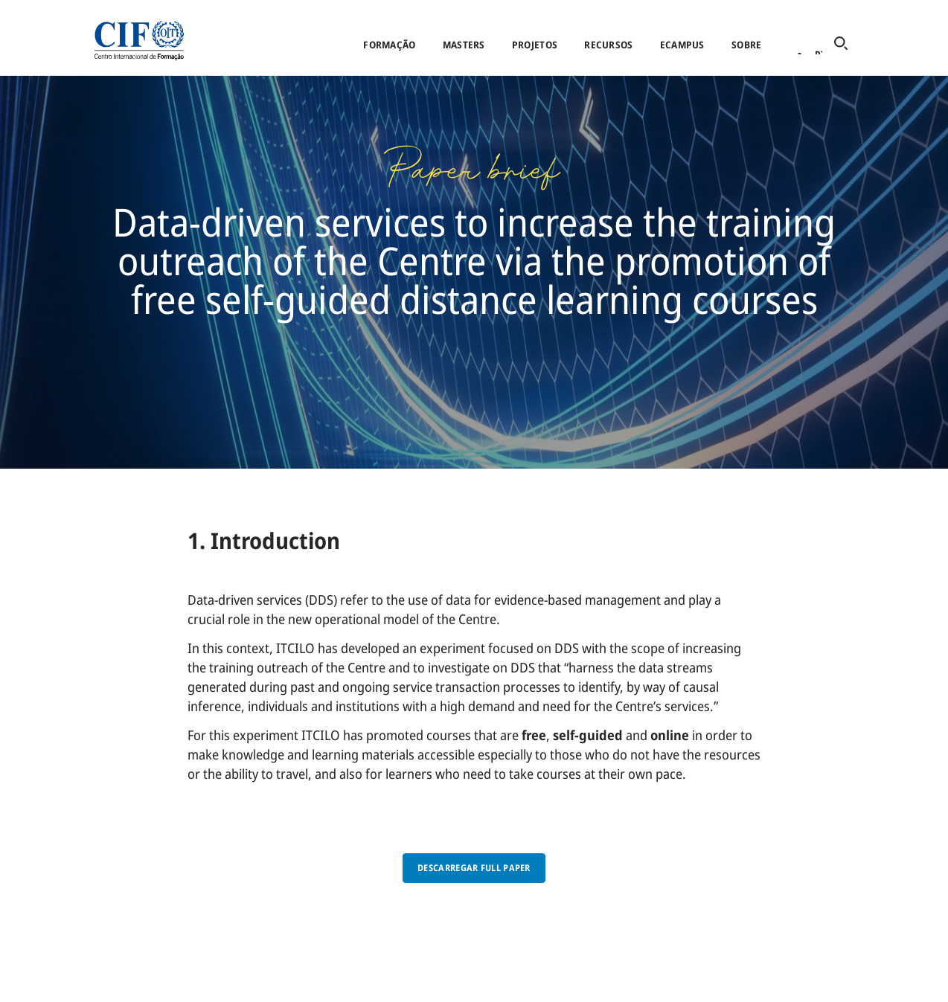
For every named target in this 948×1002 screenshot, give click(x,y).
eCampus (682, 44)
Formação (389, 44)
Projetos (534, 44)
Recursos (608, 44)
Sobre (746, 44)
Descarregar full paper (474, 867)
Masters (464, 44)
